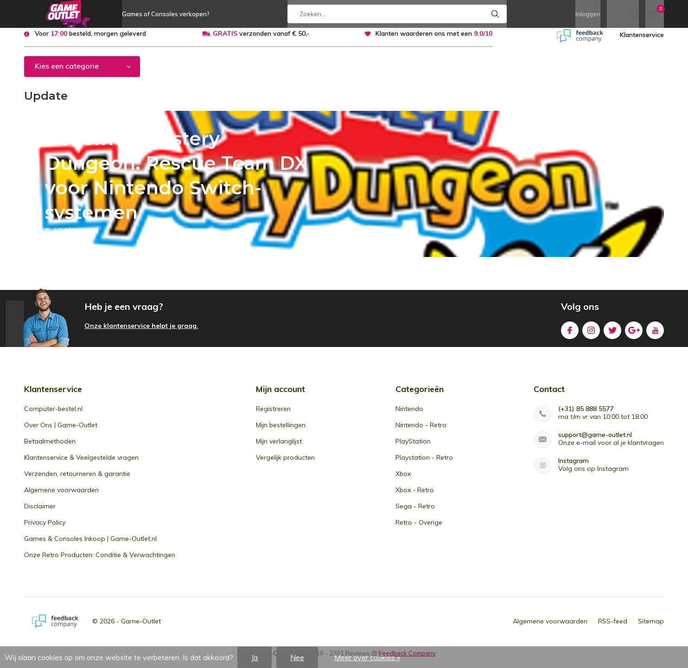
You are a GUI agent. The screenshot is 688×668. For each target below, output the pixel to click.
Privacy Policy (44, 529)
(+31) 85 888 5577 (585, 415)
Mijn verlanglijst (279, 447)
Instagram (591, 335)
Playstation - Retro (424, 464)
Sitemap (651, 627)
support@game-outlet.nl (595, 441)
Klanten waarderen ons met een (434, 40)
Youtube (655, 335)
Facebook (570, 335)
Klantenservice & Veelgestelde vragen (81, 464)
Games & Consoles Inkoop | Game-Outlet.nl (90, 545)
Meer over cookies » (367, 657)
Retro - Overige (418, 529)
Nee (297, 657)
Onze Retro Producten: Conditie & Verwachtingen (99, 561)
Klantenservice (642, 42)
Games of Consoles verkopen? (166, 14)
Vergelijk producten (285, 464)
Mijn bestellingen (281, 431)
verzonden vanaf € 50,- (261, 40)
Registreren (273, 415)
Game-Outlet (141, 627)
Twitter (612, 335)
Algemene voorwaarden (61, 496)
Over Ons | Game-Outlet (60, 431)
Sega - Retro (415, 512)
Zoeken (495, 14)
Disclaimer (40, 512)
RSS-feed (612, 627)
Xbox (403, 480)
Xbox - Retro (414, 496)
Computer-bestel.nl (53, 415)
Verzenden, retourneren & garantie (77, 480)
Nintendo (409, 415)
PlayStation (413, 447)
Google (634, 335)
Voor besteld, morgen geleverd (90, 40)
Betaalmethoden (50, 447)
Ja (254, 657)
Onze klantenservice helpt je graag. (141, 332)
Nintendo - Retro (420, 431)
